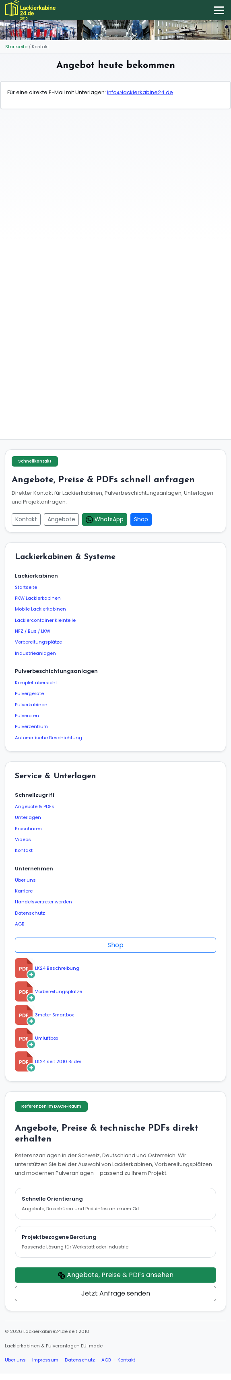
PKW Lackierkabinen (38, 598)
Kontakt (26, 519)
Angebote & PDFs (34, 806)
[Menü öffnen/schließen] (219, 10)
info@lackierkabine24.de (140, 92)
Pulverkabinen (31, 704)
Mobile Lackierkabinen (40, 609)
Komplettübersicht (36, 682)
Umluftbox (36, 1038)
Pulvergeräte (29, 693)
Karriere (24, 891)
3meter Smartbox (44, 1015)
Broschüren (28, 828)
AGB (20, 924)
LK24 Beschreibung (47, 968)
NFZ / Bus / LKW (32, 631)
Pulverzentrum (31, 726)
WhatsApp (105, 519)
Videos (23, 839)
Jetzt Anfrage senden (115, 1293)
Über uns (25, 880)
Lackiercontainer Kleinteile (45, 620)
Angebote (61, 519)
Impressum (45, 1360)
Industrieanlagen (35, 653)
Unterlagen (28, 817)
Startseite (16, 46)
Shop (141, 519)
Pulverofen (27, 715)
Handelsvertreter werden (43, 902)
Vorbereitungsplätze (38, 642)
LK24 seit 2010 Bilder (48, 1061)
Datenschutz (30, 913)
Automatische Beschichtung (48, 737)
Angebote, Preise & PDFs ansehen (115, 1274)
